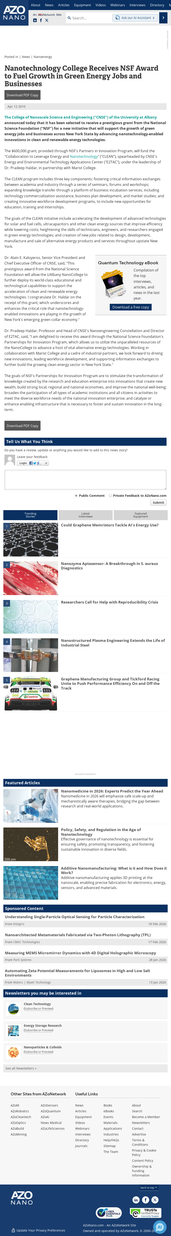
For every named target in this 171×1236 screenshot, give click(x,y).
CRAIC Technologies (26, 942)
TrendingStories (30, 514)
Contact (137, 1128)
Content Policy (142, 1160)
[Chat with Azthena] (160, 1227)
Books (108, 1105)
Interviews (83, 1134)
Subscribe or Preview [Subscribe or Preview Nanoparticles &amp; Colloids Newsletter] (38, 1052)
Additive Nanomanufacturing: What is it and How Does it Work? (114, 870)
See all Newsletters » (21, 1068)
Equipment (83, 1117)
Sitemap (110, 1146)
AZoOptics (18, 1123)
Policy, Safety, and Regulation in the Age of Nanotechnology (101, 832)
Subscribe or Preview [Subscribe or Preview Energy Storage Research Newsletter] (38, 1030)
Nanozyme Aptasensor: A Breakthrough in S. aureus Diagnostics (109, 566)
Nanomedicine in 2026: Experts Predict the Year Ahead (112, 791)
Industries (111, 1134)
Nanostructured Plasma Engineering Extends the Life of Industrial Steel (113, 642)
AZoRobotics (20, 1111)
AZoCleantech (21, 1117)
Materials (111, 1123)
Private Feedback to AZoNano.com (140, 495)
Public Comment (92, 495)
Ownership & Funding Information (142, 1170)
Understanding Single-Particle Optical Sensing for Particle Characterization (75, 916)
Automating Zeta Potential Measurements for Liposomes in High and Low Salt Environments (77, 973)
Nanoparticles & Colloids (43, 1047)
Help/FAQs (111, 1140)
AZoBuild (17, 1128)
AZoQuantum (51, 1111)
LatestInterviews (86, 514)
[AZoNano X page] (47, 20)
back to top (148, 1187)
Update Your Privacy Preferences (38, 1230)
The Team (111, 1152)
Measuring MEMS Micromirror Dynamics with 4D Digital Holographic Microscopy (80, 952)
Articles (80, 1111)
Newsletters (141, 1123)
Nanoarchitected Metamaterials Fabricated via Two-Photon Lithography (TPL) (78, 934)
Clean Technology (37, 1004)
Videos (80, 1123)
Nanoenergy (43, 57)
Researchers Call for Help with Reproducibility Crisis (109, 602)
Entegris (18, 924)
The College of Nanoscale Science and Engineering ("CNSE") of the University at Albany (80, 117)
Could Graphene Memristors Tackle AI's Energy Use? (110, 525)
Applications (113, 1128)
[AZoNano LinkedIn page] (35, 20)
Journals (81, 1146)
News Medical (51, 1123)
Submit (158, 502)
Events (108, 1117)
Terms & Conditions (140, 1142)
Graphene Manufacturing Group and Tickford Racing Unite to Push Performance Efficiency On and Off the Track (110, 683)
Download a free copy (130, 307)
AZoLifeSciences (53, 1128)
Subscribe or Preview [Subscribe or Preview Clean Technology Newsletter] (38, 1008)
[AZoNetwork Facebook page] (41, 20)
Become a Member (146, 1117)
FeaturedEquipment (140, 514)
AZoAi (45, 1117)
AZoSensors (49, 1105)
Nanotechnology (84, 156)
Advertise (139, 1134)
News (26, 57)
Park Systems (22, 960)
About (136, 1105)
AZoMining (19, 1134)
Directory (82, 1140)
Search (137, 1111)
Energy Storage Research (43, 1025)
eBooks (109, 1111)
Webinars (82, 1128)
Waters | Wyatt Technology (32, 982)
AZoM (15, 1105)
